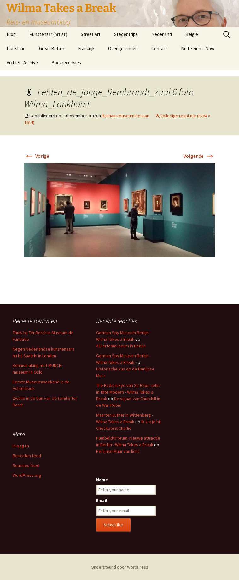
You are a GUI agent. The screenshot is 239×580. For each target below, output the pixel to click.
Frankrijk (86, 48)
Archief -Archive (22, 63)
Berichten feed (27, 456)
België (191, 34)
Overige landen (123, 48)
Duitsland (16, 48)
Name (102, 479)
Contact (159, 48)
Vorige (36, 156)
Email (101, 500)
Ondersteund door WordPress (119, 567)
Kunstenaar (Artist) (48, 34)
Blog (11, 34)
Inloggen (21, 446)
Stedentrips (126, 34)
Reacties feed (26, 465)
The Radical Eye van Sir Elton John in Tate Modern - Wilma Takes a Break (128, 391)
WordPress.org (27, 475)
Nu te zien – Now (197, 48)
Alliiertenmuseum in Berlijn (121, 346)
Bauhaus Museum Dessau (125, 116)
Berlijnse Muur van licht (117, 451)
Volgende (199, 156)
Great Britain (51, 48)
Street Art (91, 34)
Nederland (161, 34)
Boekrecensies (66, 63)
